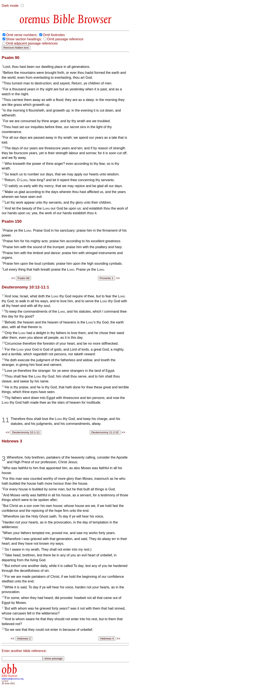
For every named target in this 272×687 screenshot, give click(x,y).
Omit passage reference (65, 39)
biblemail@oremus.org (13, 679)
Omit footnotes (54, 35)
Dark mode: (10, 5)
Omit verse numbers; (21, 35)
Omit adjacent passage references (32, 43)
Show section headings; (24, 39)
